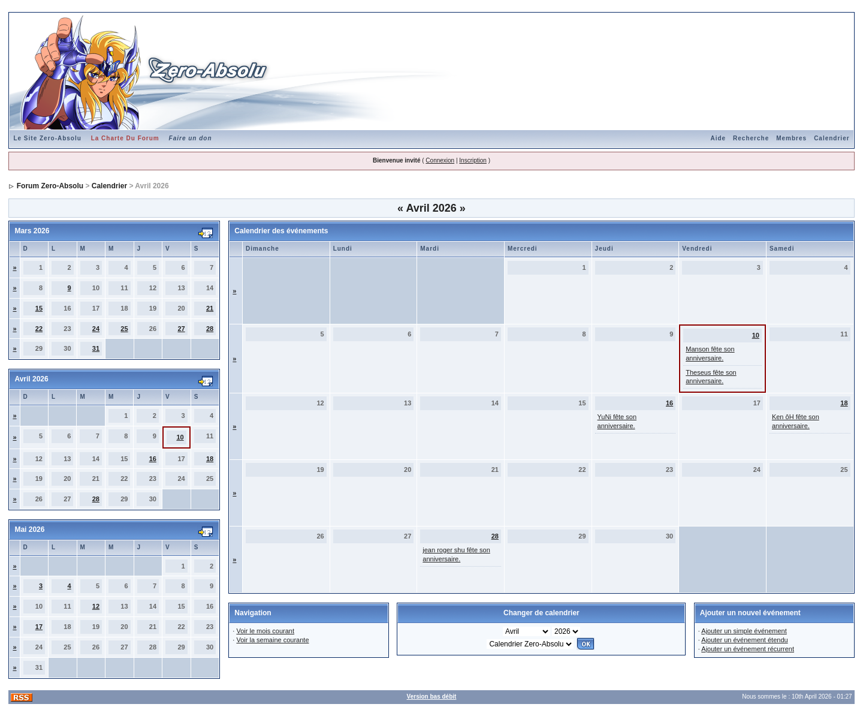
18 (209, 458)
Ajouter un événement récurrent (747, 648)
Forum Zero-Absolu (50, 186)
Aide (718, 138)
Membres (791, 138)
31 (95, 348)
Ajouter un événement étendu (744, 639)
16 (152, 458)
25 (124, 328)
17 (39, 626)
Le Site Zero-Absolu (47, 138)
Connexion (440, 160)
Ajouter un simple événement (743, 630)
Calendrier (831, 138)
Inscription (473, 160)
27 (181, 328)
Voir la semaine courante (272, 639)
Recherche (751, 138)
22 (39, 328)
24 (95, 328)
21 (209, 308)
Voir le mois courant (265, 630)
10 (179, 437)
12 (95, 606)
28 (209, 328)
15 (39, 308)
